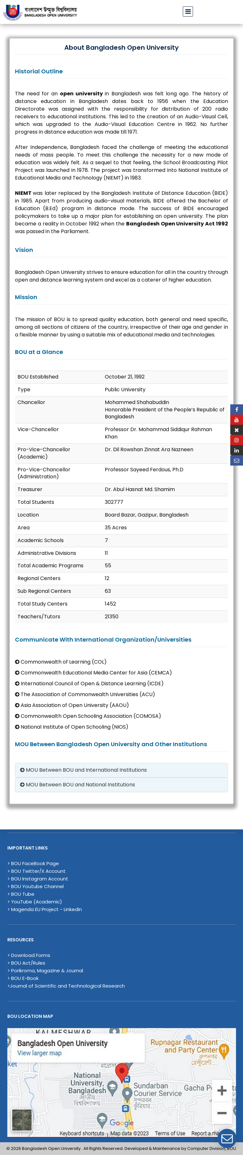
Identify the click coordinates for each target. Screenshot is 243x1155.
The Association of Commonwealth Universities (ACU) (85, 694)
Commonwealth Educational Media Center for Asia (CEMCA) (93, 672)
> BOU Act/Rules (26, 963)
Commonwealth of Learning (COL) (61, 662)
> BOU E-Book (23, 978)
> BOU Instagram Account (37, 878)
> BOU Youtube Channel (35, 886)
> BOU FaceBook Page (33, 863)
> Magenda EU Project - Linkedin (44, 909)
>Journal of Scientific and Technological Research (66, 985)
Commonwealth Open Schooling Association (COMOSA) (88, 716)
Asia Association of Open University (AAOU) (72, 705)
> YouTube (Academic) (34, 901)
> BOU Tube (20, 894)
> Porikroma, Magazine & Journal (45, 970)
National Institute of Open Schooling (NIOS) (71, 727)
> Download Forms (28, 955)
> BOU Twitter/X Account (36, 871)
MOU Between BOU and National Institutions (77, 784)
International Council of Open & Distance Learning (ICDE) (89, 683)
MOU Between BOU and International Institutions (83, 770)
